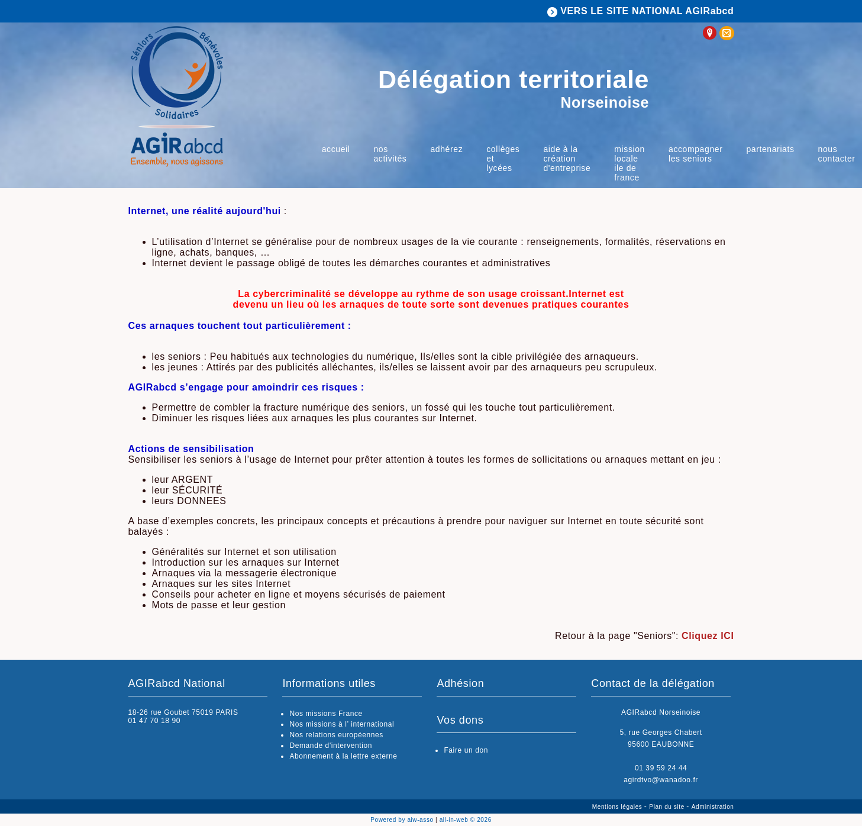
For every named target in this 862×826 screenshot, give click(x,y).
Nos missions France (325, 713)
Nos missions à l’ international (341, 724)
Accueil (336, 149)
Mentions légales (618, 807)
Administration (713, 807)
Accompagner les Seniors (695, 153)
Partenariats (770, 149)
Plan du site (667, 807)
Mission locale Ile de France (629, 163)
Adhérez (446, 149)
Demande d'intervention (330, 745)
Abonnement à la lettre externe (343, 756)
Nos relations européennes (336, 735)
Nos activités (389, 153)
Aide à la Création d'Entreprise (566, 158)
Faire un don (466, 750)
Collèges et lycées (502, 158)
